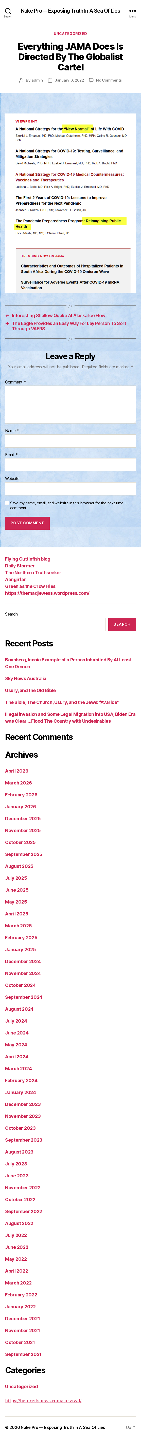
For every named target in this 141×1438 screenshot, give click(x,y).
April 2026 (16, 771)
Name (12, 431)
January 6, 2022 (69, 80)
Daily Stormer (20, 565)
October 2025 (20, 842)
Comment (15, 382)
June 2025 (17, 890)
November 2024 (23, 973)
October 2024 (20, 985)
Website (12, 478)
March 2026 (18, 782)
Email (11, 455)
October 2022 (20, 1199)
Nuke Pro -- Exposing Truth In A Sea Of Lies (70, 10)
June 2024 (17, 1033)
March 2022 (18, 1283)
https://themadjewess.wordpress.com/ (47, 593)
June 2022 (16, 1247)
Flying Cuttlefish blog (27, 559)
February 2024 (21, 1080)
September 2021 (23, 1354)
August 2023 (19, 1152)
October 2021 (20, 1342)
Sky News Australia (25, 678)
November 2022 (23, 1187)
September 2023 (23, 1140)
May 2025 (16, 902)
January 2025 (20, 949)
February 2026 (21, 794)
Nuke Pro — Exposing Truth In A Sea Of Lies (63, 1427)
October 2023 (20, 1128)
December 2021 (22, 1318)
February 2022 (21, 1294)
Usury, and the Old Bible (30, 690)
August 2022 (19, 1223)
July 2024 (16, 1021)
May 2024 (16, 1044)
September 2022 (23, 1211)
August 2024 (19, 1009)
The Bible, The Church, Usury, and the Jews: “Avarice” (62, 702)
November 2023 (23, 1116)
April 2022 (16, 1271)
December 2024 (23, 961)
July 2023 (16, 1163)
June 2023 (17, 1175)
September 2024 (23, 997)
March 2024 (18, 1068)
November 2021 (22, 1330)
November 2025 (23, 830)
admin (37, 80)
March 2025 (18, 925)
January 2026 (20, 806)
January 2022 (20, 1306)
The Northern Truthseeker (33, 572)
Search (11, 614)
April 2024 (16, 1056)
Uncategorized (70, 33)
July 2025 (16, 878)
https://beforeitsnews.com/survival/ (43, 1401)
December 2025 (23, 818)
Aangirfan (16, 579)
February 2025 (21, 937)
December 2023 (23, 1104)
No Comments (109, 80)
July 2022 (16, 1235)
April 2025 (16, 913)
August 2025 (19, 866)
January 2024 (20, 1092)
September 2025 (23, 854)
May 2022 (16, 1259)
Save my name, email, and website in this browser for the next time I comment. (68, 505)
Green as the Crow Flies (30, 586)
